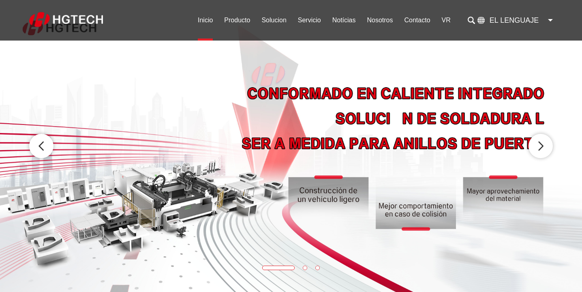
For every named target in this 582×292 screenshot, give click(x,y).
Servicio (309, 20)
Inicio (205, 20)
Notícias (344, 20)
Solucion (273, 20)
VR (446, 20)
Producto (237, 20)
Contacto (417, 20)
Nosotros (380, 20)
